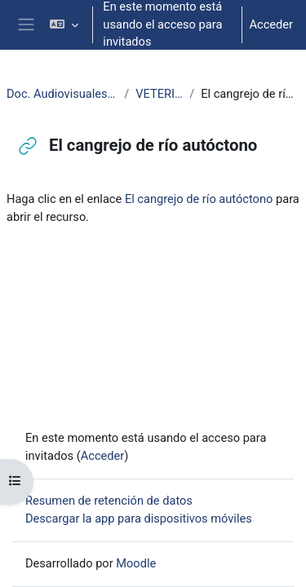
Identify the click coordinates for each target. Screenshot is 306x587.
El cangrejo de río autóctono (199, 199)
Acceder (271, 24)
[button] (64, 25)
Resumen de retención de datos (109, 500)
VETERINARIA (159, 93)
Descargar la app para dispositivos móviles (138, 518)
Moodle (136, 563)
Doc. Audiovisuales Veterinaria (62, 93)
